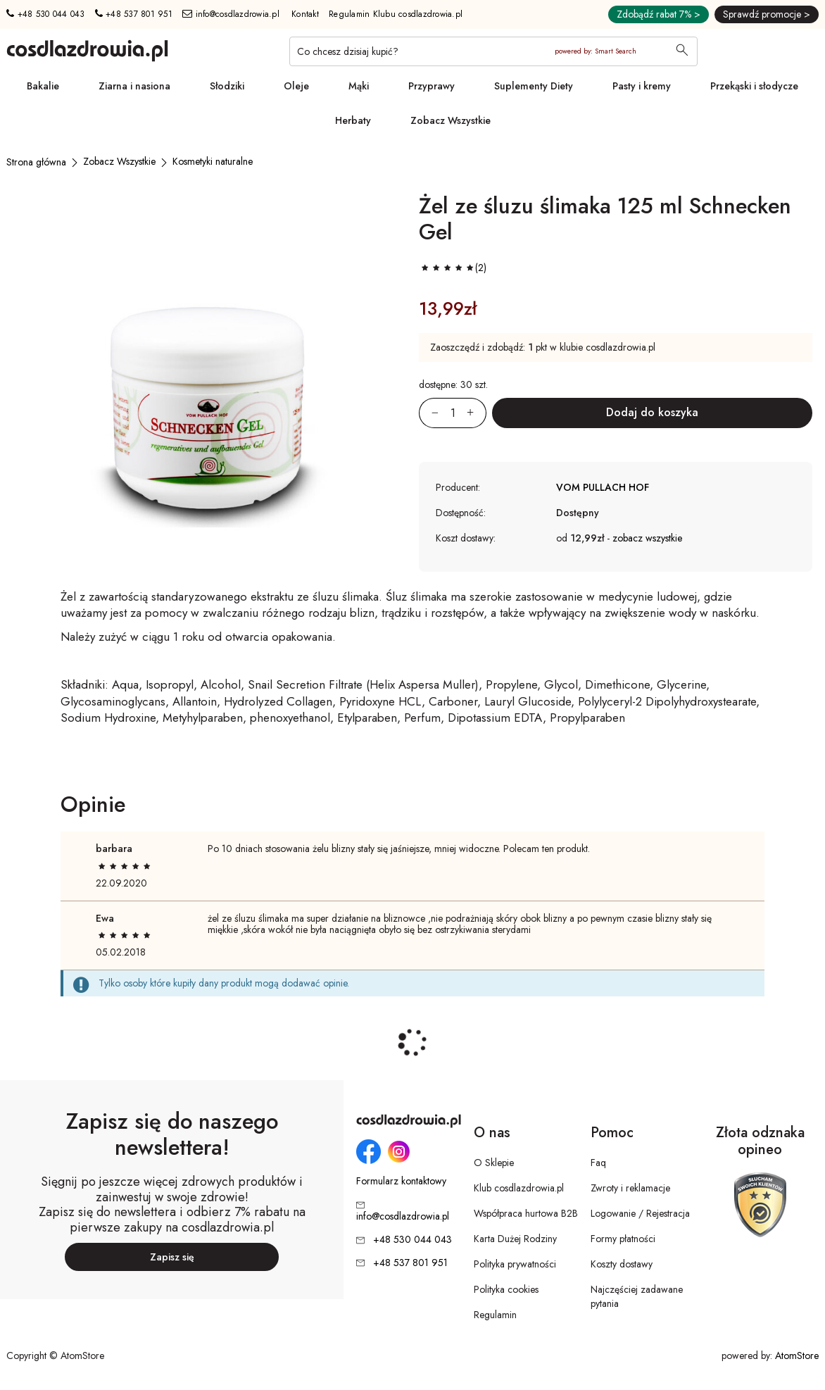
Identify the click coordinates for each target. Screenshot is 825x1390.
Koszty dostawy (622, 1264)
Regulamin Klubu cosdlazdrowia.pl (395, 14)
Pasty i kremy (641, 86)
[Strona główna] (36, 162)
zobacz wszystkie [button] (647, 538)
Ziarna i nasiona (134, 86)
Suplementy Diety (533, 86)
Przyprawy (431, 86)
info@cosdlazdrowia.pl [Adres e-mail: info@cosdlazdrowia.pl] (230, 14)
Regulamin (495, 1315)
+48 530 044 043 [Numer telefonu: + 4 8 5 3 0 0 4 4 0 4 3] (45, 14)
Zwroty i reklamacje (630, 1188)
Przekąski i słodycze (754, 86)
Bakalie (43, 86)
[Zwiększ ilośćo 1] (476, 413)
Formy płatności (623, 1239)
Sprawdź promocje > (766, 14)
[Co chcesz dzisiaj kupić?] (493, 51)
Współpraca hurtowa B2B (526, 1213)
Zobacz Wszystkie (450, 120)
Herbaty (353, 120)
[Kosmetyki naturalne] (212, 161)
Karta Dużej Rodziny (515, 1239)
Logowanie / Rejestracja (640, 1213)
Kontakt (305, 14)
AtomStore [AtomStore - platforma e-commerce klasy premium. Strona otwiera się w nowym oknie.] (797, 1355)
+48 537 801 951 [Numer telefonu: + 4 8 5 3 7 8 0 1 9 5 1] (133, 14)
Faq (598, 1163)
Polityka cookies (506, 1289)
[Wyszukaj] (682, 51)
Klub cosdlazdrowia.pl (519, 1188)
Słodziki (227, 86)
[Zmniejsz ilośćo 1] (429, 413)
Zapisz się (172, 1257)
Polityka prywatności (515, 1264)
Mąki (358, 86)
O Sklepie (494, 1163)
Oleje (296, 86)
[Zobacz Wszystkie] (119, 161)
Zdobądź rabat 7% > (658, 14)
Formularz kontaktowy (401, 1181)
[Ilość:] (453, 413)
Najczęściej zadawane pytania (637, 1296)
